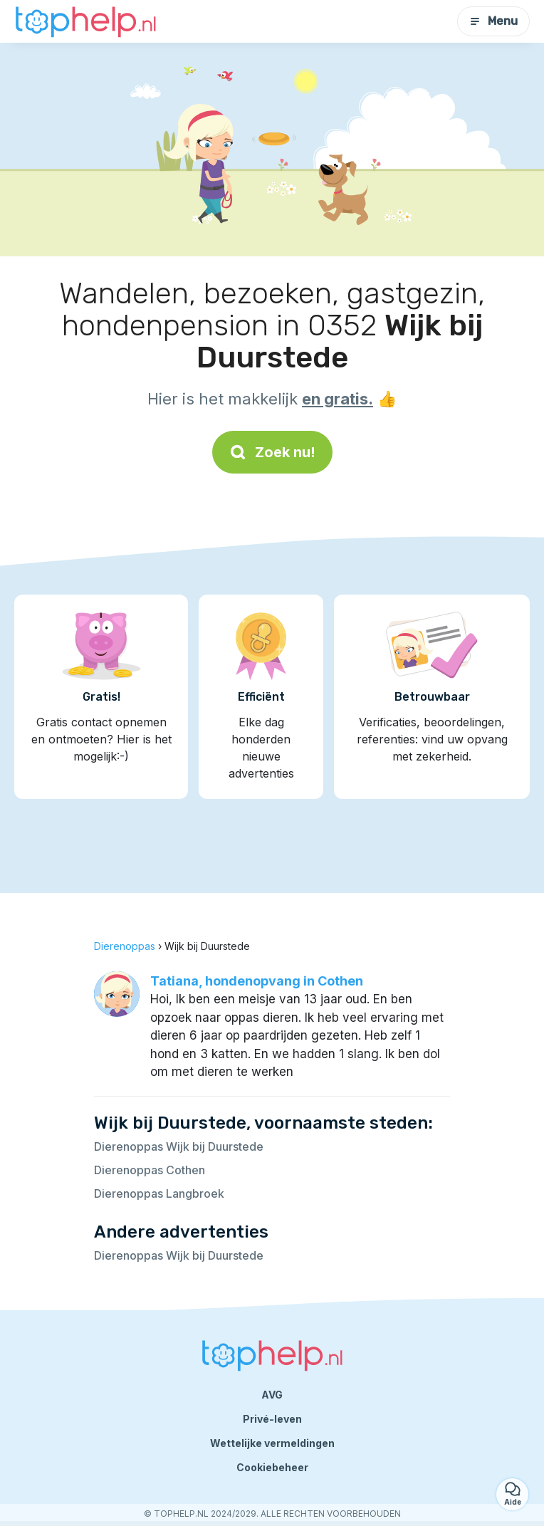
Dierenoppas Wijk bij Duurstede (178, 1146)
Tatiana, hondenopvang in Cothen (256, 980)
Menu (493, 21)
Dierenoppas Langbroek (159, 1193)
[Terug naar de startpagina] (85, 21)
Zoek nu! (272, 452)
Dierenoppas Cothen (149, 1170)
